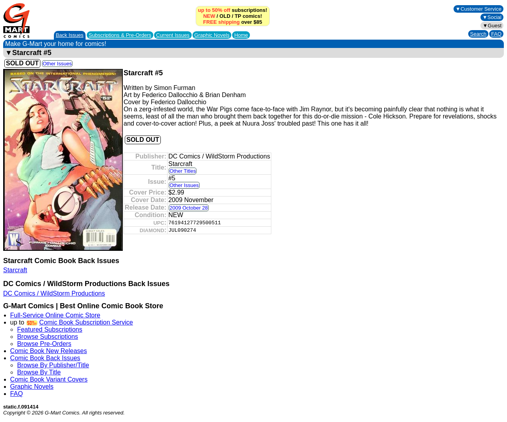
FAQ (496, 34)
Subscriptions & (120, 35)
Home (241, 35)
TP (237, 16)
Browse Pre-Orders (44, 343)
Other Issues (57, 64)
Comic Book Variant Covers (49, 379)
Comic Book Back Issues (45, 358)
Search (478, 34)
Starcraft (15, 270)
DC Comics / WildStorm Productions (54, 293)
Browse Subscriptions (47, 336)
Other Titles (183, 171)
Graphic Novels (212, 35)
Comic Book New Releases (48, 351)
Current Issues (173, 35)
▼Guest (491, 26)
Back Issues (70, 35)
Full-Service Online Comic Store (55, 315)
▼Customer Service (478, 9)
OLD (224, 16)
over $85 (232, 22)
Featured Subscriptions (49, 329)
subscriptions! (232, 10)
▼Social (491, 17)
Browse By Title (39, 372)
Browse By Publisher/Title (53, 365)
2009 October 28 (189, 208)
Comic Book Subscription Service (86, 322)
